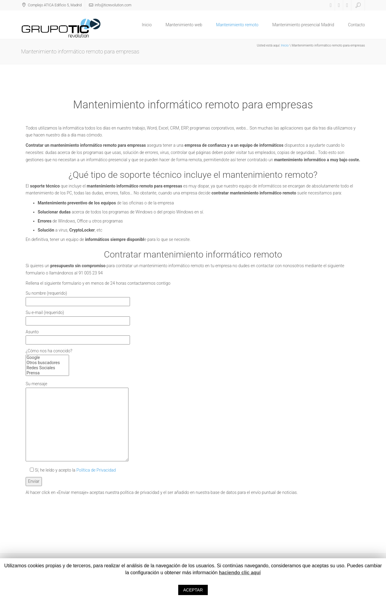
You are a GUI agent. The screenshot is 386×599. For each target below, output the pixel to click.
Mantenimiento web (184, 24)
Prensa (47, 373)
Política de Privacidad (96, 470)
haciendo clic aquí (240, 572)
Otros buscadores (47, 362)
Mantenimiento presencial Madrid (303, 24)
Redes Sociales (47, 367)
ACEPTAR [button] (193, 590)
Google (47, 357)
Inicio (147, 24)
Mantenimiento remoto (237, 24)
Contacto (356, 24)
